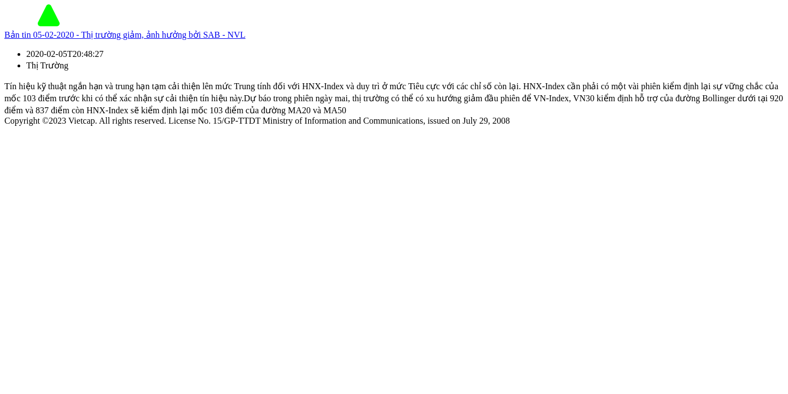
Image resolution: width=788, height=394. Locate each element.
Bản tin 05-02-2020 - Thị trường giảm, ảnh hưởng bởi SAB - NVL (124, 34)
